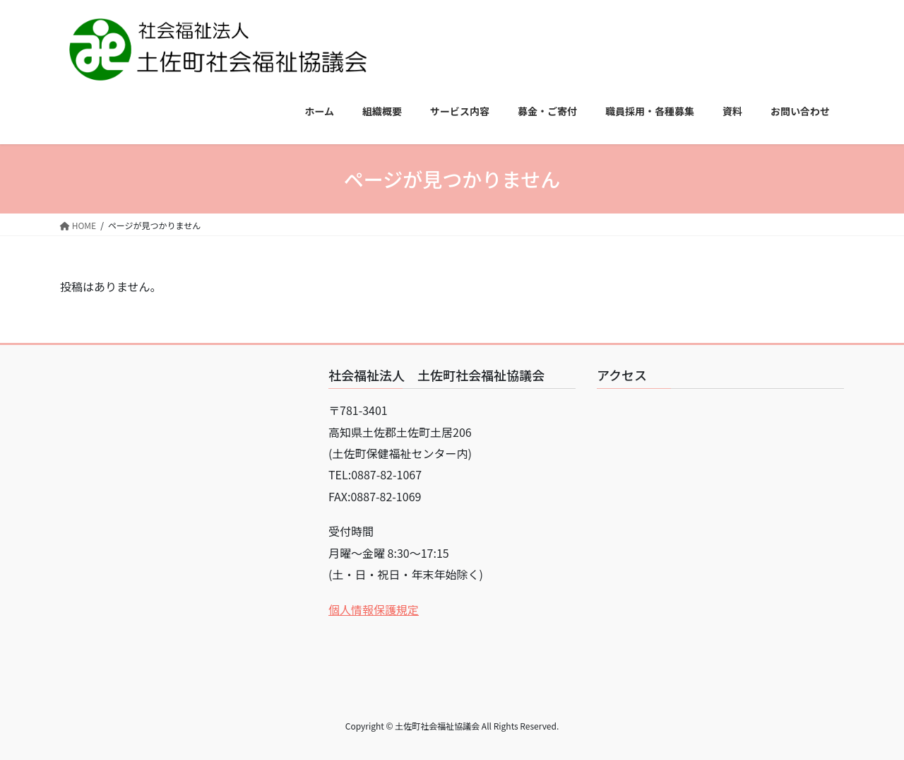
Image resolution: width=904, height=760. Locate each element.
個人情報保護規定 (373, 609)
